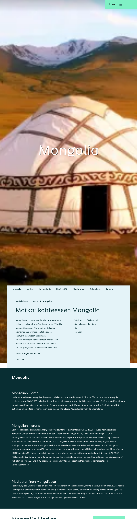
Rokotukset (95, 289)
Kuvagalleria (45, 289)
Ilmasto (109, 289)
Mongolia (17, 289)
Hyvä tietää (61, 289)
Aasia (35, 301)
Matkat (30, 289)
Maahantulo (78, 289)
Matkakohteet (22, 301)
